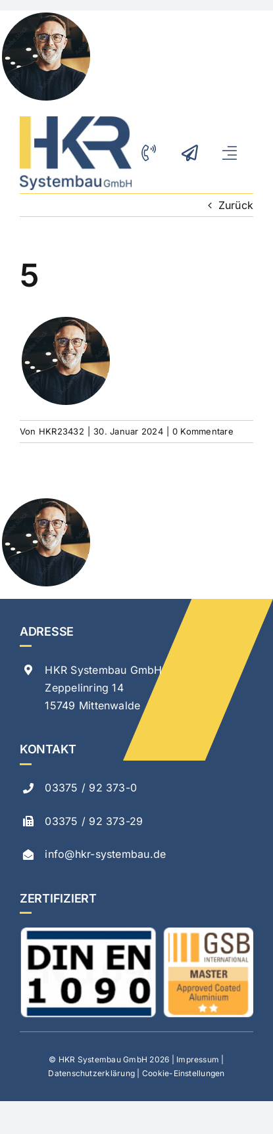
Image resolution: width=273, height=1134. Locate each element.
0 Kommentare (203, 431)
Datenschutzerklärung (91, 1073)
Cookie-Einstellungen (183, 1073)
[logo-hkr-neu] (76, 121)
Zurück (235, 205)
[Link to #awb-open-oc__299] (233, 153)
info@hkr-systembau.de (105, 854)
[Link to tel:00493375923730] (152, 153)
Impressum (197, 1059)
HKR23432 (61, 431)
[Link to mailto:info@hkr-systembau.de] (193, 153)
